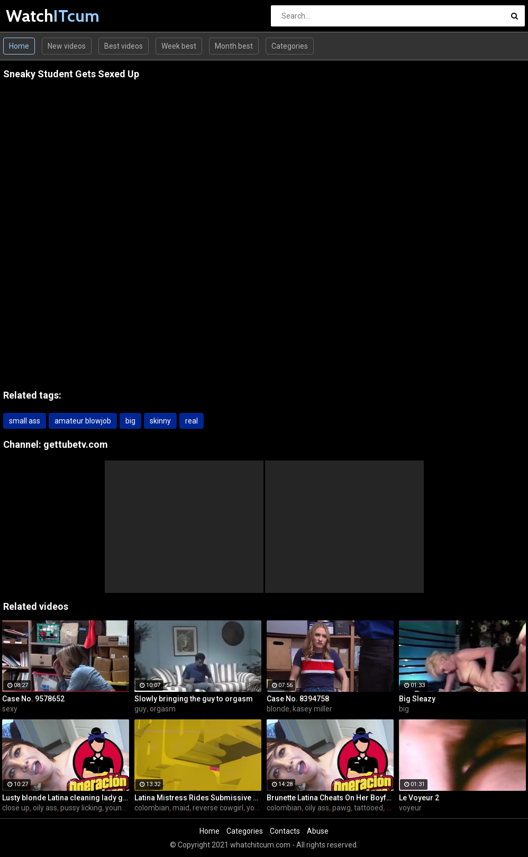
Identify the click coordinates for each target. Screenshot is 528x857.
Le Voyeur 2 (419, 797)
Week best (178, 46)
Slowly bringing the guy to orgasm (193, 698)
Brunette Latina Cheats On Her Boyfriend (330, 797)
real (191, 421)
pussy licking (81, 808)
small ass (24, 421)
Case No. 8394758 (298, 698)
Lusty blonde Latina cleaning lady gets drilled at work (65, 797)
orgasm (163, 709)
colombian (151, 808)
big (130, 421)
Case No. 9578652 (33, 698)
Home (19, 46)
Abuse (318, 831)
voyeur (410, 808)
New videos (67, 46)
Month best (234, 46)
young (257, 808)
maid (180, 808)
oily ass (45, 808)
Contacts (285, 831)
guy (140, 709)
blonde (278, 709)
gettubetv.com (75, 444)
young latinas (127, 808)
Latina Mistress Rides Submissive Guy (197, 797)
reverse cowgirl (218, 808)
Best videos (123, 46)
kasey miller (312, 709)
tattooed (368, 808)
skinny (160, 421)
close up (16, 808)
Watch (33, 15)
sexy (9, 709)
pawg (341, 808)
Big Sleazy (417, 698)
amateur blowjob (82, 421)
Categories (289, 46)
